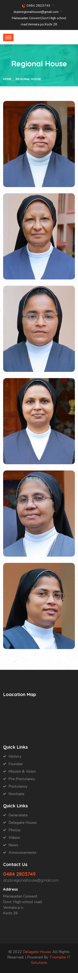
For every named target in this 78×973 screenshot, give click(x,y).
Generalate (18, 815)
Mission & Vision (22, 771)
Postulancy (18, 786)
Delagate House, (37, 951)
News (13, 845)
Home (7, 79)
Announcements (22, 852)
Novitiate (16, 793)
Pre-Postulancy (22, 778)
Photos (15, 830)
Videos (14, 837)
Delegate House (23, 822)
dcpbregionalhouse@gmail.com (36, 12)
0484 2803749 (38, 5)
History (15, 756)
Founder (16, 763)
